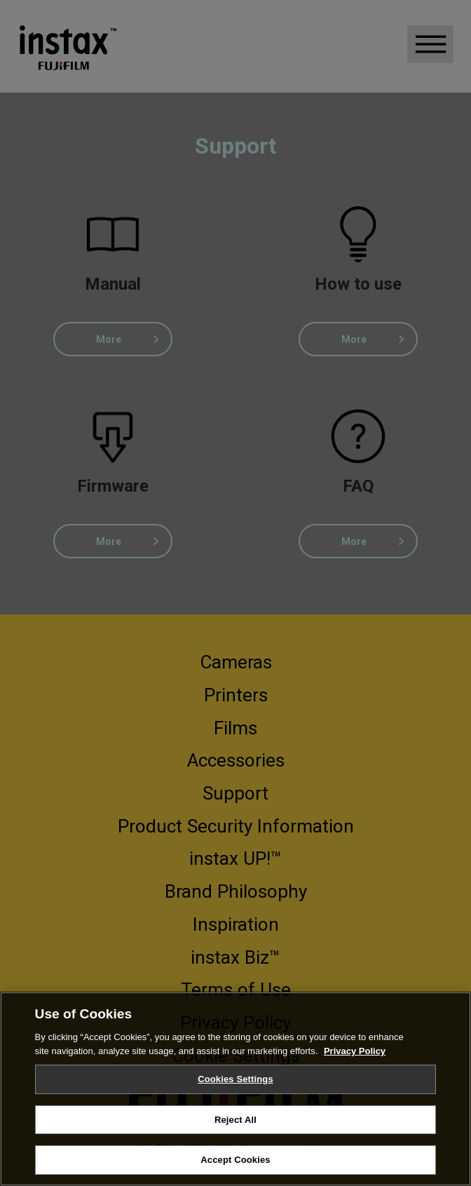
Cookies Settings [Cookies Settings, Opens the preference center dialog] (235, 1079)
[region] (235, 1089)
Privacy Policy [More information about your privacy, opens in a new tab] (354, 1051)
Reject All (235, 1119)
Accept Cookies (235, 1159)
